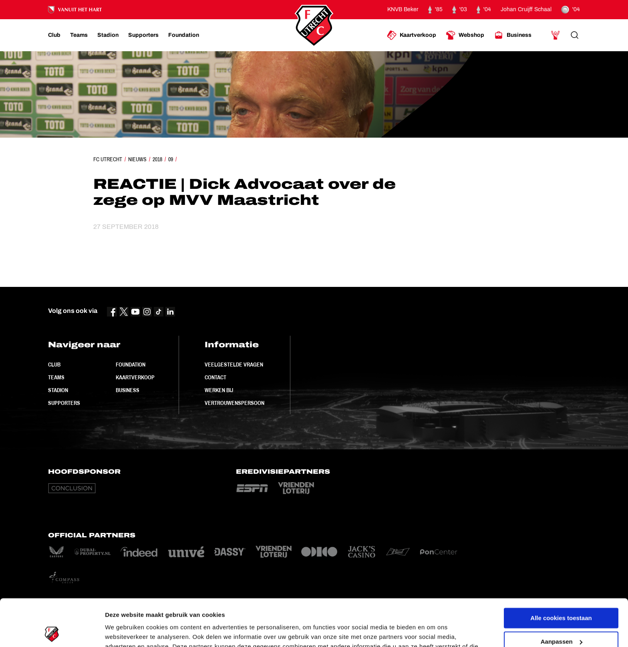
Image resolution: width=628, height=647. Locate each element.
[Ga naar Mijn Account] (555, 35)
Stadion (58, 390)
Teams (56, 377)
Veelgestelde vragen (234, 364)
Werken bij (219, 390)
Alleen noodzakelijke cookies (561, 618)
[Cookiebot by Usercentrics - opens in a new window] (52, 631)
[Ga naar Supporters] (143, 35)
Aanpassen (561, 594)
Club (54, 364)
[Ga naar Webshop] (465, 35)
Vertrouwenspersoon (234, 403)
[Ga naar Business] (512, 35)
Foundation (130, 364)
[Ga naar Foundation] (183, 35)
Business (127, 390)
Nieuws (137, 159)
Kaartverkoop (135, 377)
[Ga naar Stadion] (108, 35)
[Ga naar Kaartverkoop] (411, 35)
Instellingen (122, 631)
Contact (215, 377)
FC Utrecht (107, 159)
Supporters (64, 403)
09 (170, 159)
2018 (157, 159)
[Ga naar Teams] (79, 35)
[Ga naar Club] (54, 35)
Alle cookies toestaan (561, 571)
